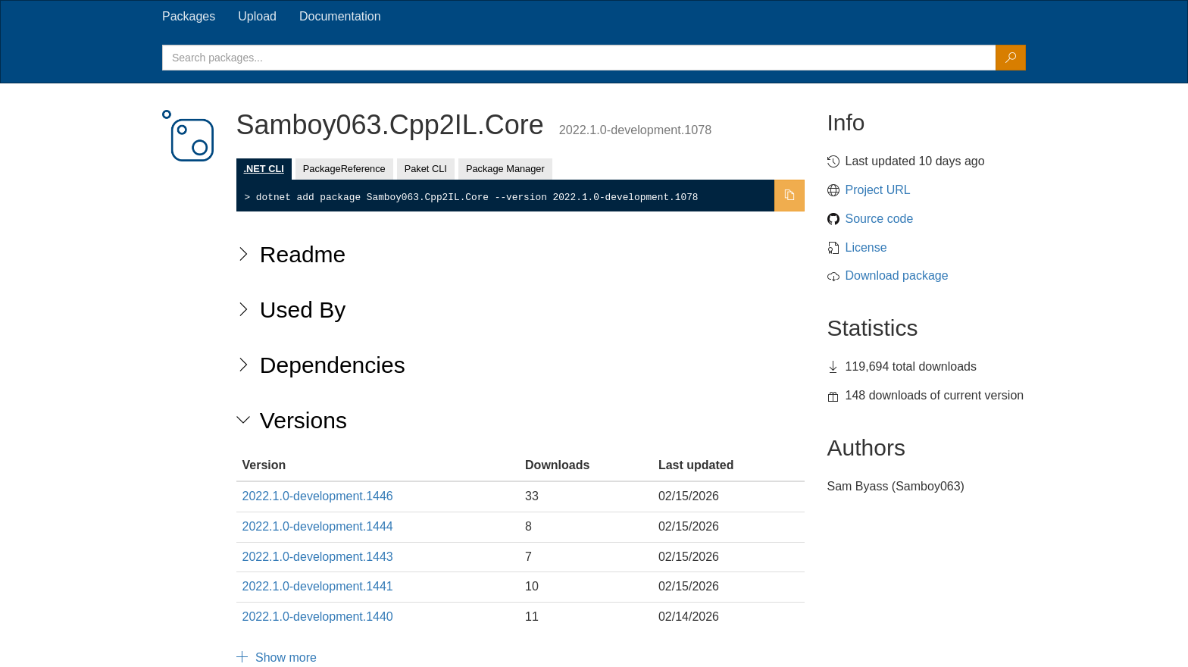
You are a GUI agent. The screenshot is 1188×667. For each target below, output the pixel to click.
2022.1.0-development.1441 (317, 586)
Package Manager (505, 168)
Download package (897, 275)
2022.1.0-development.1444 (317, 526)
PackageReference (344, 168)
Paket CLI (426, 168)
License (866, 247)
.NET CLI (264, 168)
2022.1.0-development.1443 (317, 556)
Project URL (878, 189)
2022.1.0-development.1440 (317, 616)
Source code (880, 218)
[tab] (189, 17)
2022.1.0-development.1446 (317, 496)
